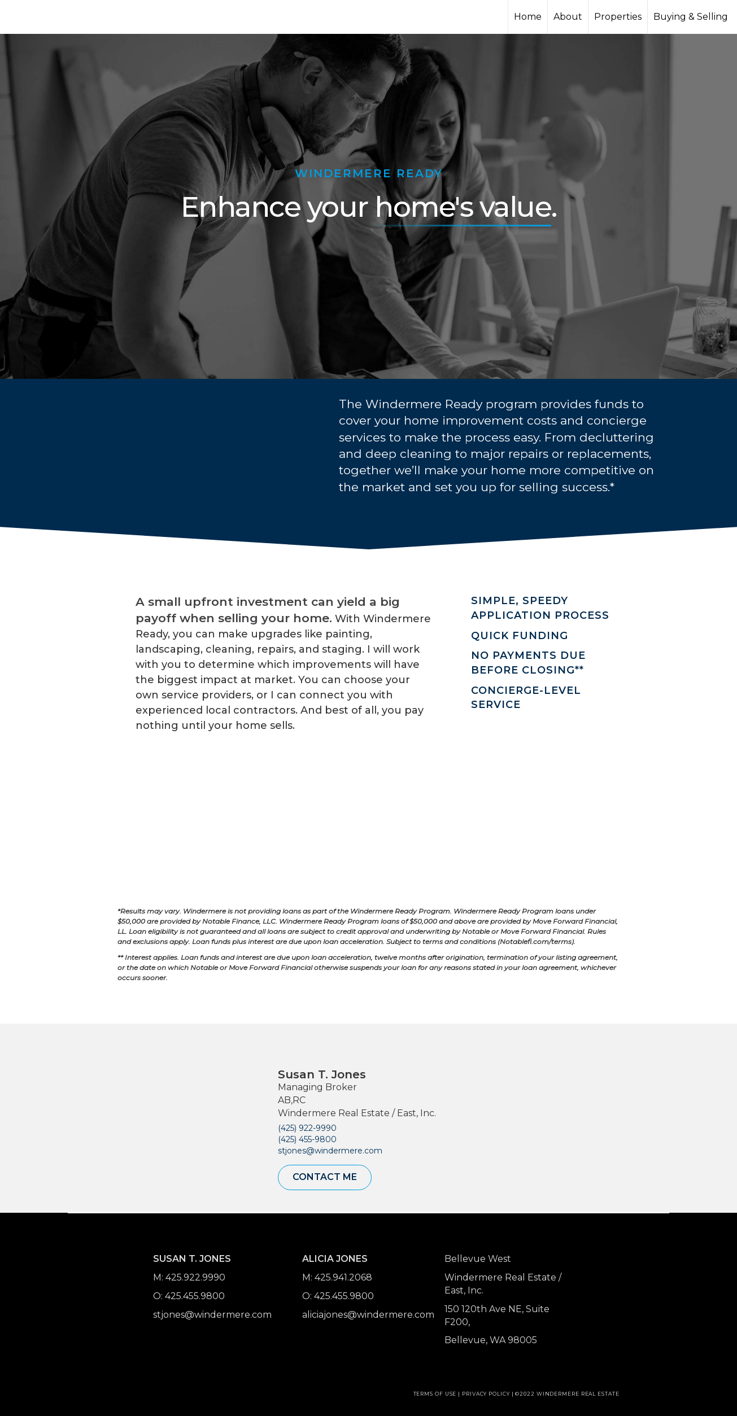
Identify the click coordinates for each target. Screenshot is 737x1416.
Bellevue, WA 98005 (490, 1340)
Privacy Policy (486, 1394)
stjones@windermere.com (330, 1151)
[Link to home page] (51, 17)
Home (528, 16)
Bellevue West (477, 1258)
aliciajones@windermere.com (368, 1314)
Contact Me (325, 1177)
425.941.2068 (343, 1277)
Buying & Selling (690, 16)
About (567, 16)
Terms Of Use (435, 1394)
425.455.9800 (195, 1296)
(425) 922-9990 (307, 1128)
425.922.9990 (195, 1277)
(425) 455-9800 (307, 1139)
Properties (618, 16)
